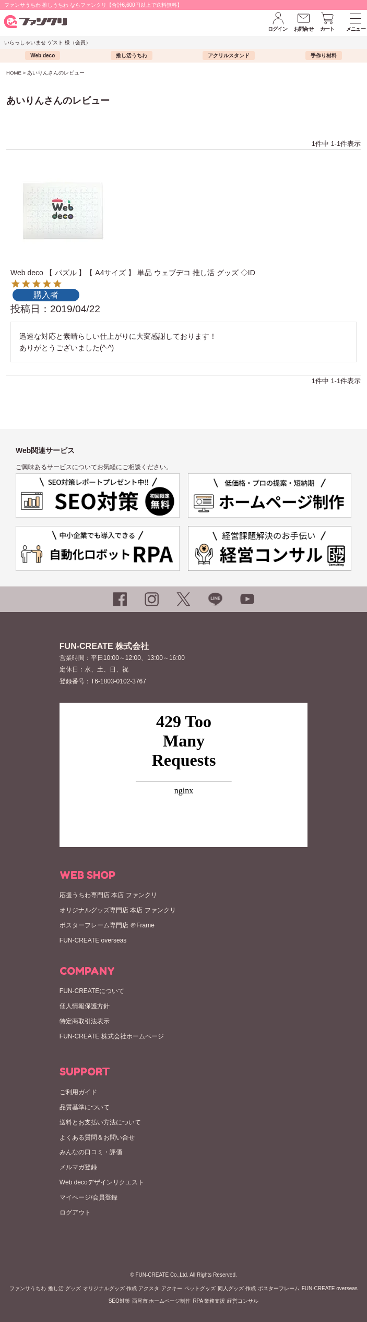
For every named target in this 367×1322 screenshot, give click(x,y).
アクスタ (148, 1288)
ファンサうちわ (27, 1288)
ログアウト (75, 1212)
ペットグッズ (200, 1288)
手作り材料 (324, 55)
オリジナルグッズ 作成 (110, 1288)
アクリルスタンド (229, 55)
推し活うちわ (131, 55)
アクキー (171, 1288)
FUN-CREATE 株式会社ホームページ (112, 1036)
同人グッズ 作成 (237, 1288)
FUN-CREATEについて (92, 991)
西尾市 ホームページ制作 (161, 1301)
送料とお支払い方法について (100, 1122)
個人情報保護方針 (85, 1006)
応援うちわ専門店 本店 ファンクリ (108, 895)
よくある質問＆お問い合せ (97, 1137)
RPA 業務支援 (209, 1301)
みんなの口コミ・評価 (91, 1152)
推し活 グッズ (64, 1288)
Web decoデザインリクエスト (102, 1182)
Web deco (42, 55)
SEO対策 (119, 1301)
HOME (13, 73)
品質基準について (85, 1107)
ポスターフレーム (279, 1288)
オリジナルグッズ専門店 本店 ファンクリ (118, 910)
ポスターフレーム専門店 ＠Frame (107, 925)
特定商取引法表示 (85, 1021)
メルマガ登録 (78, 1167)
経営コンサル (242, 1301)
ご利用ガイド (78, 1092)
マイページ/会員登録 (88, 1197)
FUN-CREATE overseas (93, 940)
